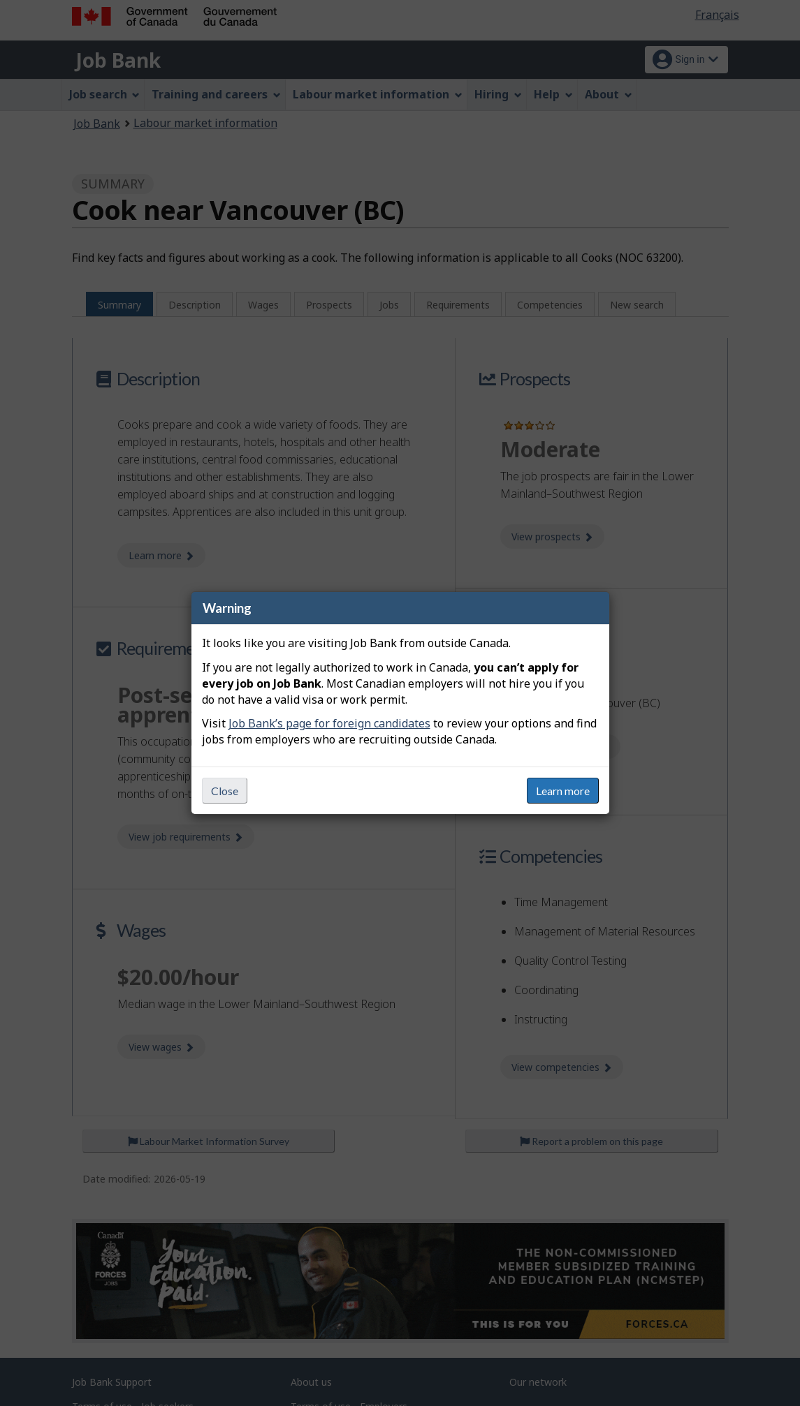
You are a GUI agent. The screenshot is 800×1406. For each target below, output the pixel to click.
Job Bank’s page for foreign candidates (329, 723)
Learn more (563, 790)
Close (224, 790)
